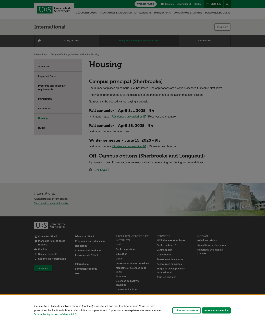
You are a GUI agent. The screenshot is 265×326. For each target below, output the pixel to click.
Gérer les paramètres (186, 310)
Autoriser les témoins (216, 310)
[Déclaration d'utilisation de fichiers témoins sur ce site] (132, 310)
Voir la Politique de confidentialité (54, 314)
